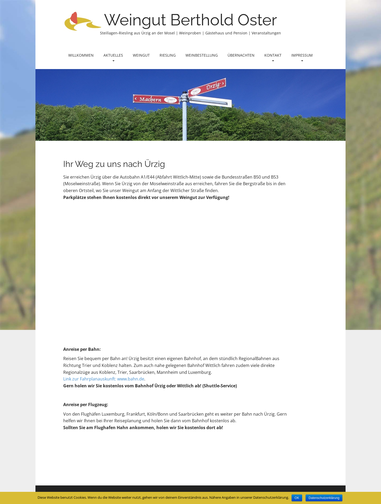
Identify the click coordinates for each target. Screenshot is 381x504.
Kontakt (273, 57)
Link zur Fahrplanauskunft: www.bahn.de (103, 379)
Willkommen (81, 55)
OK (296, 498)
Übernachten (241, 55)
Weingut (141, 55)
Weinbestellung (201, 55)
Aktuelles (113, 57)
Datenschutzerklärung (324, 498)
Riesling (168, 55)
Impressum (302, 57)
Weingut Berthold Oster (190, 20)
